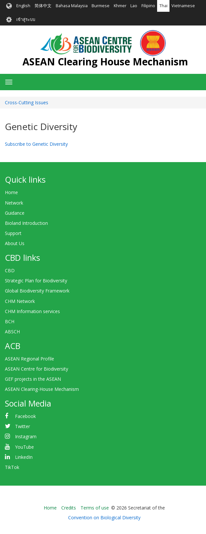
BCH (9, 321)
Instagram (26, 436)
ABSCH (12, 331)
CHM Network (20, 301)
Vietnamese (183, 5)
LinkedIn (24, 457)
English (23, 5)
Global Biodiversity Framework (37, 291)
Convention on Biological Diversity (104, 517)
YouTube (24, 447)
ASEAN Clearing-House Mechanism (42, 389)
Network (14, 203)
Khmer (120, 5)
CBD (10, 270)
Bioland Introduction (26, 223)
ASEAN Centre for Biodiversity (36, 369)
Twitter (22, 426)
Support (13, 233)
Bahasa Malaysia (72, 5)
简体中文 (43, 5)
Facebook (25, 416)
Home (11, 192)
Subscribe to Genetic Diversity (36, 144)
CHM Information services (32, 311)
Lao (133, 5)
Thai (163, 5)
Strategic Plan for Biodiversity (36, 280)
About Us (14, 243)
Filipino (148, 5)
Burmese (101, 5)
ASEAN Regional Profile (29, 359)
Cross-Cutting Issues (26, 102)
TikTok (12, 467)
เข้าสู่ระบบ (25, 19)
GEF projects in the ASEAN (33, 379)
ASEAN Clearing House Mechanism (105, 61)
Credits (68, 508)
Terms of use (95, 508)
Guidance (14, 213)
